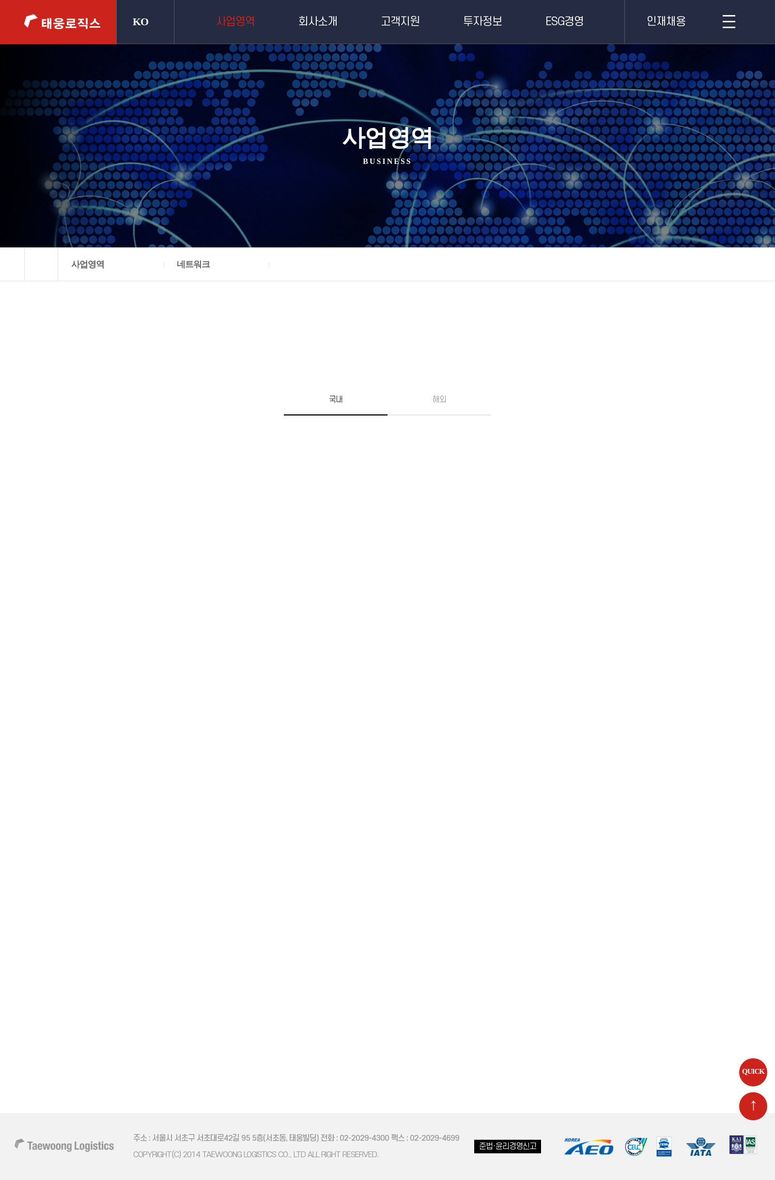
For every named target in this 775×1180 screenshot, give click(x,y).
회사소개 (317, 22)
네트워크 (193, 264)
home (41, 264)
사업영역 (235, 22)
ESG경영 (564, 22)
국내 (335, 400)
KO (140, 22)
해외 (439, 400)
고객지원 (400, 22)
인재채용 (666, 22)
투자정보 (482, 22)
